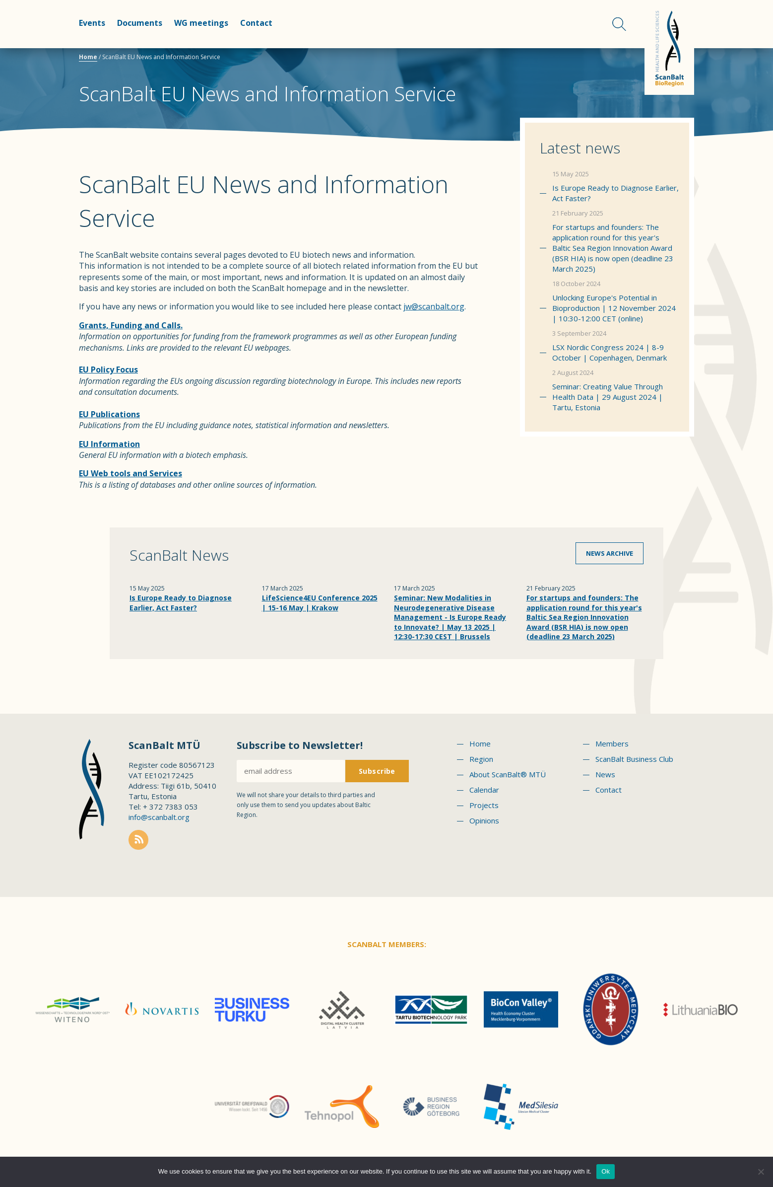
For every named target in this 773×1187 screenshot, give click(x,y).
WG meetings (201, 22)
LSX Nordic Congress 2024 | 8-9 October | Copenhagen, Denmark (609, 352)
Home (88, 57)
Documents (139, 22)
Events (92, 22)
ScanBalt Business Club (634, 759)
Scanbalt (669, 47)
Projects (484, 805)
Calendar (484, 790)
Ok (605, 1171)
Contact (256, 22)
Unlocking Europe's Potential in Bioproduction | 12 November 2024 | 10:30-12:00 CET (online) (614, 308)
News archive (609, 553)
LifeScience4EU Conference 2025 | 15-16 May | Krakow (320, 602)
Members (612, 743)
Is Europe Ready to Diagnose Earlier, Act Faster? (615, 193)
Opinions (484, 820)
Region (481, 759)
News (605, 774)
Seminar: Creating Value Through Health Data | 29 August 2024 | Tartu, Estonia (607, 396)
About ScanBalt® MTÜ (507, 774)
